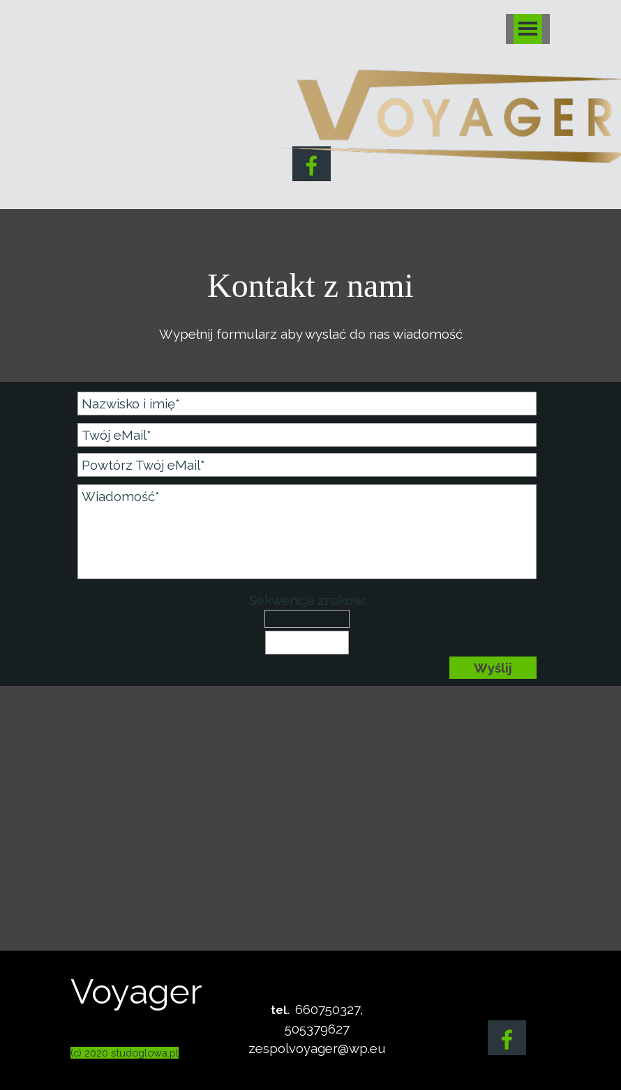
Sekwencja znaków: (307, 600)
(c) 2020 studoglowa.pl (124, 1053)
